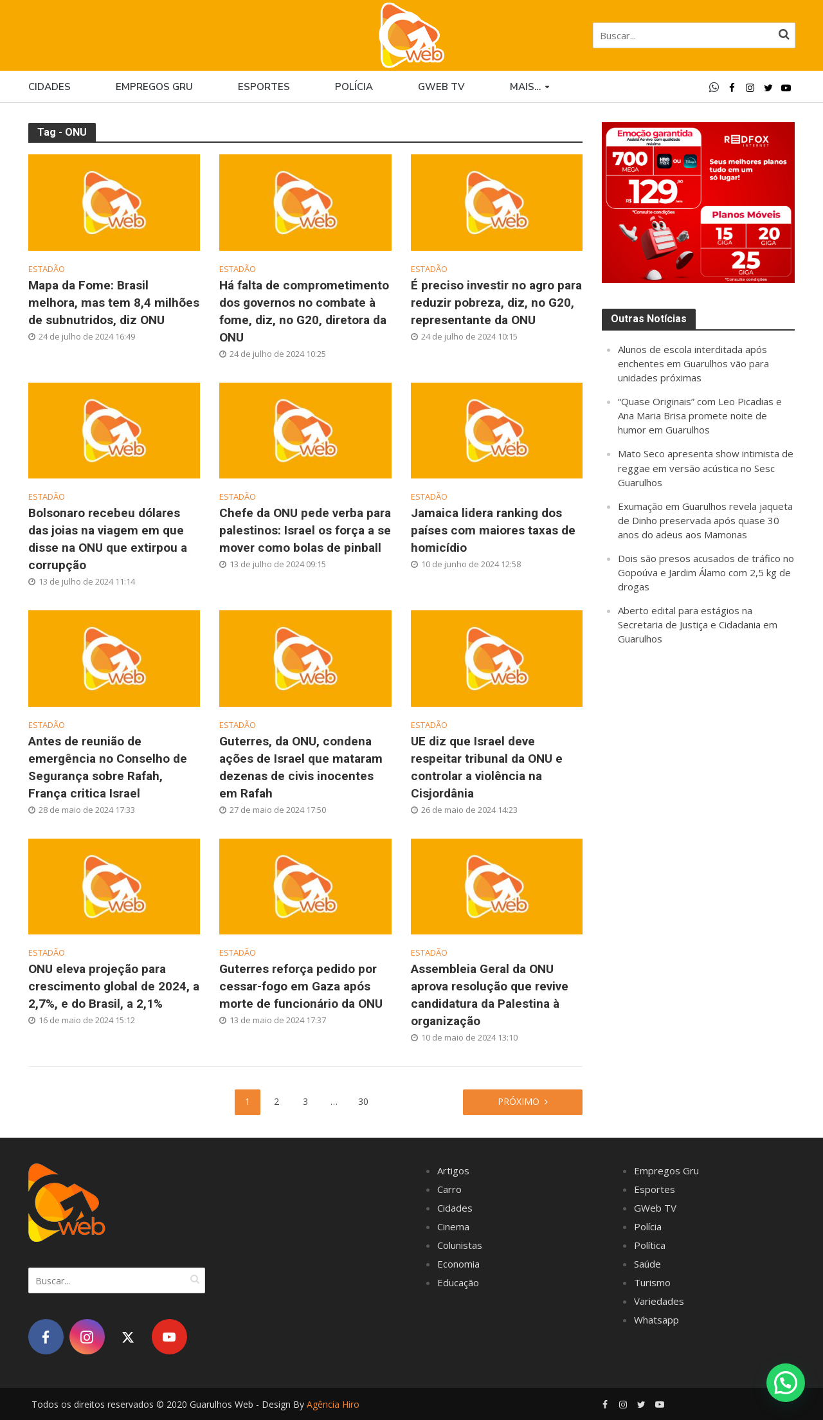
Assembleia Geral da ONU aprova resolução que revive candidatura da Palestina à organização (489, 994)
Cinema (453, 1226)
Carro (449, 1189)
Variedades (659, 1301)
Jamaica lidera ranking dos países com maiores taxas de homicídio (493, 530)
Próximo (518, 1101)
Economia (458, 1263)
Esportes (264, 86)
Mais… (525, 86)
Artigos (453, 1170)
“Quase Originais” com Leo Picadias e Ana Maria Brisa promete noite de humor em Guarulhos (700, 415)
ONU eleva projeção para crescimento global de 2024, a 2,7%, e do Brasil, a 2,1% (113, 986)
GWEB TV (441, 86)
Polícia (354, 86)
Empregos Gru (154, 86)
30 (363, 1101)
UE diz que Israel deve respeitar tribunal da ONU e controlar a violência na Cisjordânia (487, 767)
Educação (458, 1282)
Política (649, 1245)
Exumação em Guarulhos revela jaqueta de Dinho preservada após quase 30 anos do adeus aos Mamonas (705, 520)
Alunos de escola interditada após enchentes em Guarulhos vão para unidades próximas (693, 363)
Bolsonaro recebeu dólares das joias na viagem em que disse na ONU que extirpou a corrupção (107, 538)
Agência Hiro (333, 1404)
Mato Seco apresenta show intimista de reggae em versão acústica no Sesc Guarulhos (705, 467)
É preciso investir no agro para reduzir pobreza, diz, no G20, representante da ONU (496, 302)
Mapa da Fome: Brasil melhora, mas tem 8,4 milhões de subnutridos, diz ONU (113, 302)
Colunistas (459, 1245)
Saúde (647, 1263)
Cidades (49, 86)
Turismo (652, 1282)
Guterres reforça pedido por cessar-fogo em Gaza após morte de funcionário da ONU (301, 986)
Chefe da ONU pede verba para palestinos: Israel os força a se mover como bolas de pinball (305, 530)
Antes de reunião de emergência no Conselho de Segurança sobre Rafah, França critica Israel (107, 767)
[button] (785, 1381)
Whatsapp (656, 1319)
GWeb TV (655, 1207)
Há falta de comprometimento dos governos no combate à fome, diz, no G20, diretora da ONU (304, 311)
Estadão (46, 269)
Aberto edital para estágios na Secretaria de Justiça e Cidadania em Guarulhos (697, 624)
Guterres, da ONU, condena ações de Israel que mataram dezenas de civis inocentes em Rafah (301, 767)
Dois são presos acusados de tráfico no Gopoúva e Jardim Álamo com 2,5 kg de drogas (706, 572)
